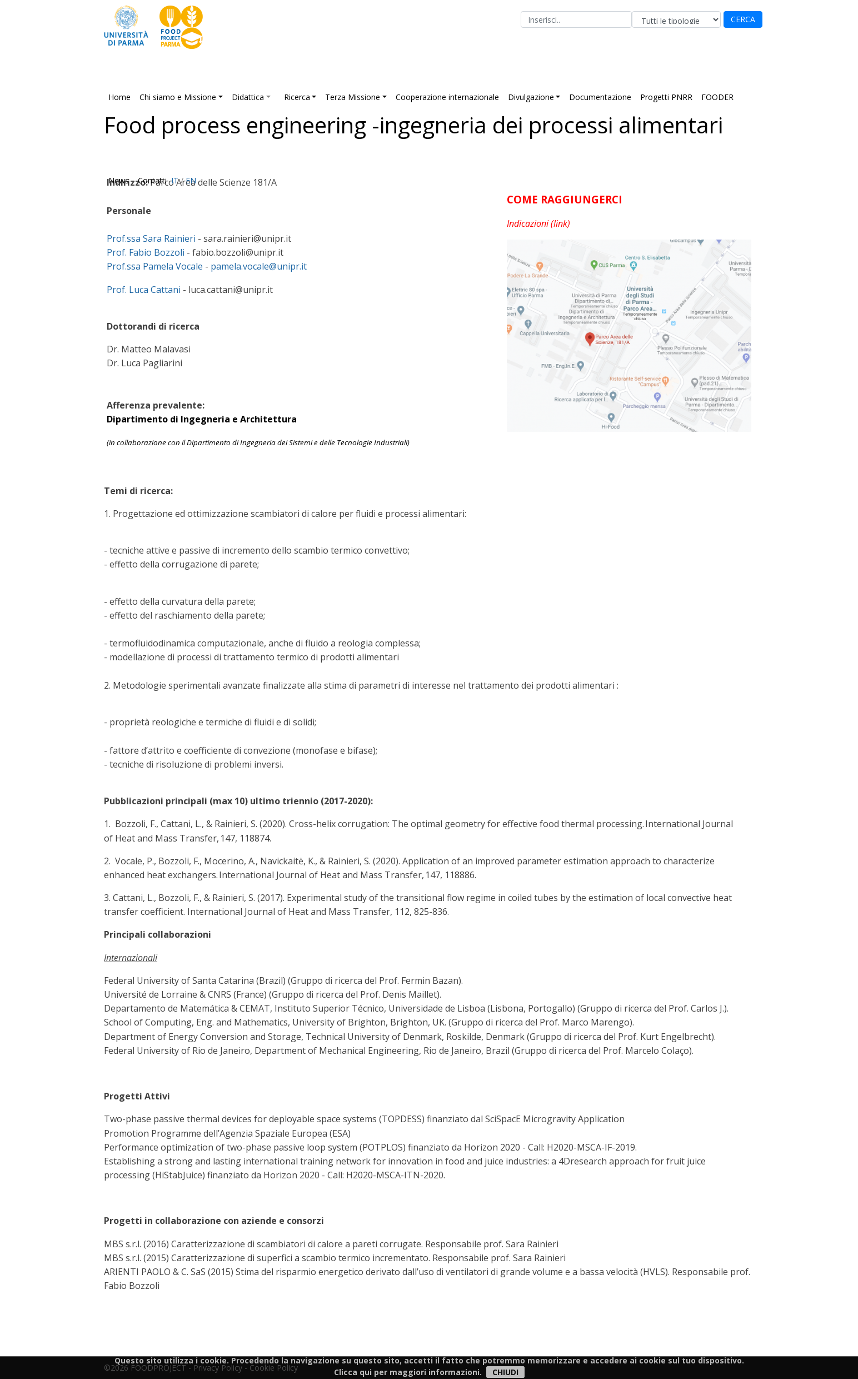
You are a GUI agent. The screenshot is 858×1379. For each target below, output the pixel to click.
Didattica (248, 97)
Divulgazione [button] (531, 97)
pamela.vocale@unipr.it (259, 266)
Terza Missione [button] (352, 97)
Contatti (152, 180)
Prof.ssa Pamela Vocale (155, 266)
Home (119, 97)
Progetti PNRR (666, 97)
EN (191, 180)
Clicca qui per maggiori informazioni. (408, 1372)
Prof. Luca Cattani (144, 289)
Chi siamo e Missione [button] (177, 97)
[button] (273, 97)
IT (174, 180)
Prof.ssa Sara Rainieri (151, 238)
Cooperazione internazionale (447, 97)
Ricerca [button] (297, 97)
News (118, 180)
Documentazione (600, 97)
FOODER (717, 97)
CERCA (743, 19)
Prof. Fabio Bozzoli (145, 252)
